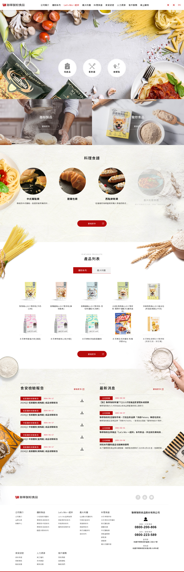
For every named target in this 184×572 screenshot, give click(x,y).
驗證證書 (18, 557)
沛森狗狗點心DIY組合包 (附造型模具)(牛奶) (153, 301)
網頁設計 (108, 568)
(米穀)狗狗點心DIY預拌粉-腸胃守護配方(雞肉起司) (122, 303)
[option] (92, 37)
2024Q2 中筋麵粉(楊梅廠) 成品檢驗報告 (39, 421)
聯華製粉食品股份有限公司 (14, 5)
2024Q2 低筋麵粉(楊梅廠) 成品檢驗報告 (39, 397)
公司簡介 (45, 5)
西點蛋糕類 (105, 527)
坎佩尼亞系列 (85, 513)
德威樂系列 (84, 520)
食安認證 (109, 5)
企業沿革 (18, 513)
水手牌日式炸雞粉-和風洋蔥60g (123, 334)
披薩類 (103, 534)
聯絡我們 (61, 557)
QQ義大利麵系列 (86, 509)
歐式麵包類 (105, 516)
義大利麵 (86, 5)
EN (179, 5)
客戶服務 (133, 5)
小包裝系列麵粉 (43, 509)
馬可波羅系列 (85, 523)
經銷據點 (61, 554)
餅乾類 (103, 530)
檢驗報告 (18, 554)
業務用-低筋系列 (43, 520)
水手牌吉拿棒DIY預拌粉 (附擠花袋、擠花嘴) (153, 334)
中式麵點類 (33, 193)
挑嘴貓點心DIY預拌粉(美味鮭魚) (61, 301)
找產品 (67, 66)
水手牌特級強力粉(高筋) (30, 333)
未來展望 (40, 554)
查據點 (116, 66)
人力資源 (121, 5)
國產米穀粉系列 (43, 523)
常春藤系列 (84, 516)
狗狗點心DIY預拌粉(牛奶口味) (30, 301)
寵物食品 (138, 110)
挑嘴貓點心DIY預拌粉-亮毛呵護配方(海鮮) (92, 301)
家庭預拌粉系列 (64, 513)
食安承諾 (18, 550)
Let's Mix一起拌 (71, 5)
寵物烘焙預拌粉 (64, 520)
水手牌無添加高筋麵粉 (92, 333)
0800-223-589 (146, 527)
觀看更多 (46, 119)
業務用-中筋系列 (43, 516)
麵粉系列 (56, 5)
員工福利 (40, 550)
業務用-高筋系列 (43, 513)
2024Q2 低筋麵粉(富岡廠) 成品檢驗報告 (39, 409)
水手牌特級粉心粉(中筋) (61, 333)
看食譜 (92, 66)
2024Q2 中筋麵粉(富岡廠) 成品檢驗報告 (39, 433)
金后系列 (83, 527)
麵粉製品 (46, 110)
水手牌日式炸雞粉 (108, 513)
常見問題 (61, 550)
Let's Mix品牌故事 (65, 509)
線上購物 (144, 5)
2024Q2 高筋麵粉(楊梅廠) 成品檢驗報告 (39, 445)
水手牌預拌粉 (106, 509)
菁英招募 (40, 557)
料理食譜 (98, 5)
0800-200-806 (146, 520)
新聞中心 (18, 516)
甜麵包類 (72, 193)
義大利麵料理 (106, 537)
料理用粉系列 (63, 516)
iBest (115, 568)
